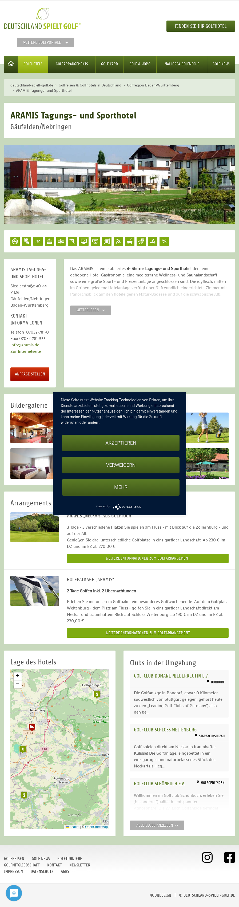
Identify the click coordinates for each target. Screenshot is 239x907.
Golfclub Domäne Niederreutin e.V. (171, 676)
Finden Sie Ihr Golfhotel (200, 26)
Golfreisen (14, 858)
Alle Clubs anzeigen (157, 825)
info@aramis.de (24, 344)
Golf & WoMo (139, 64)
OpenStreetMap (96, 827)
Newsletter (79, 865)
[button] (32, 727)
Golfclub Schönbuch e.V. (159, 783)
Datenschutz (42, 871)
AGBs (65, 871)
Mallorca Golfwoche (182, 64)
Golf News (221, 64)
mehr (121, 487)
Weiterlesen (91, 310)
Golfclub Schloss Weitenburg (165, 729)
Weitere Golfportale (42, 42)
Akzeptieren (120, 443)
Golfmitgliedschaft (22, 865)
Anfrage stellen (30, 374)
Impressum (13, 871)
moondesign (160, 895)
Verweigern (121, 465)
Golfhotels (32, 64)
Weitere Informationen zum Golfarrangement (148, 558)
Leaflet (72, 827)
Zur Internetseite (25, 351)
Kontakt (54, 865)
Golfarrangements (72, 64)
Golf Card (109, 64)
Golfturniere (69, 858)
